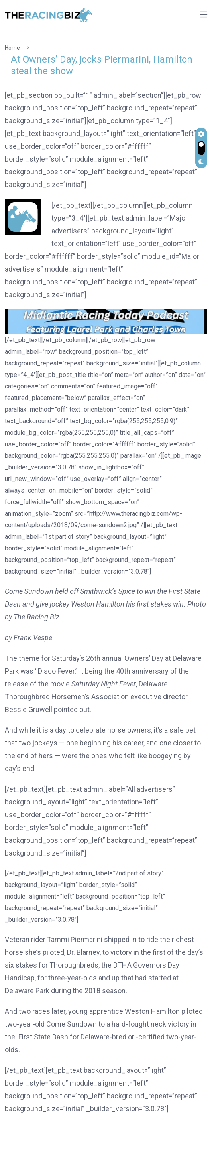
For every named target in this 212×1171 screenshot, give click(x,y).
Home (13, 48)
